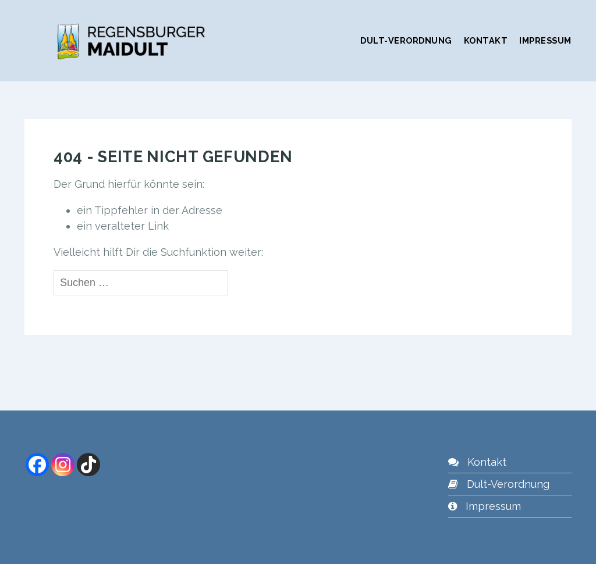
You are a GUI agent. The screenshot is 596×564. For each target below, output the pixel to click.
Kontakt (486, 40)
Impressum (545, 40)
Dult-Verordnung (406, 40)
